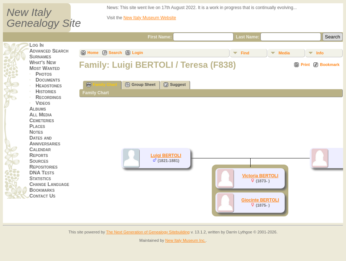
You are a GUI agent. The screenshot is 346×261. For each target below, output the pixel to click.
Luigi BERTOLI (166, 155)
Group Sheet (140, 84)
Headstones (49, 85)
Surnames (40, 56)
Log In (36, 45)
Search (115, 52)
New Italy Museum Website (149, 17)
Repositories (43, 167)
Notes (36, 132)
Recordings (48, 97)
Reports (38, 155)
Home (93, 52)
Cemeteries (41, 120)
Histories (46, 91)
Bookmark (329, 64)
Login (137, 52)
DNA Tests (41, 172)
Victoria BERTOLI (260, 175)
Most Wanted (44, 68)
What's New (42, 62)
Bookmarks (42, 190)
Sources (38, 161)
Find (245, 53)
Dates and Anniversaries (44, 140)
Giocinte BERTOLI (260, 200)
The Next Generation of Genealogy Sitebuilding (148, 232)
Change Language (49, 184)
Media (284, 53)
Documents (48, 80)
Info (320, 53)
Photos (44, 74)
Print (305, 64)
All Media (40, 114)
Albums (37, 109)
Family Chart (101, 84)
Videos (43, 103)
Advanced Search (49, 51)
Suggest (175, 84)
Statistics (40, 178)
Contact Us (42, 196)
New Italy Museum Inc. (185, 240)
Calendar (40, 149)
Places (37, 126)
